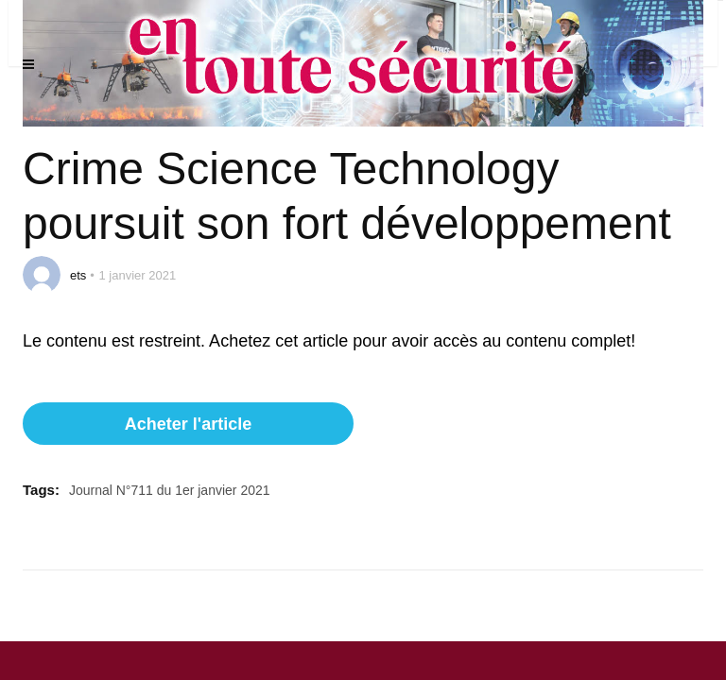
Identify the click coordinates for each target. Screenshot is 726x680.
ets (78, 275)
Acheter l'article (188, 424)
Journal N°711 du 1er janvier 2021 (169, 490)
